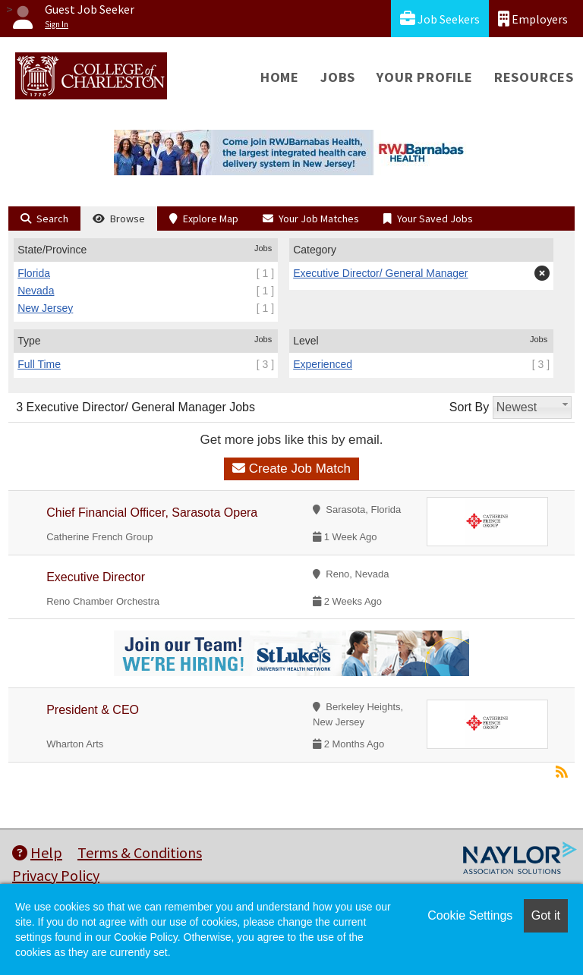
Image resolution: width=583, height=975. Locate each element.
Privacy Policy (55, 875)
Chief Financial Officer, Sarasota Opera (151, 512)
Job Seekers (440, 18)
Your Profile (425, 77)
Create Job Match (291, 468)
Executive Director (95, 577)
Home (279, 77)
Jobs (337, 77)
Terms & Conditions (139, 852)
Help (37, 852)
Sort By (469, 407)
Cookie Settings (469, 915)
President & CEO (92, 709)
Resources (534, 77)
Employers (533, 18)
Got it (545, 915)
